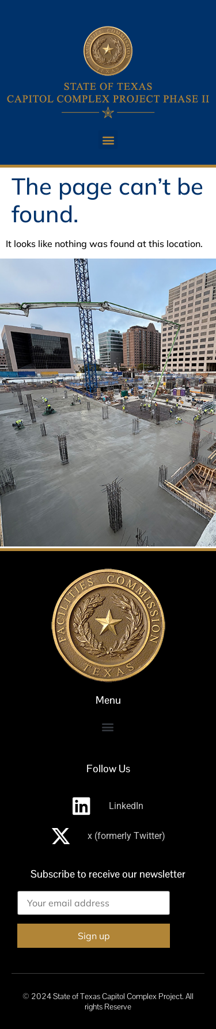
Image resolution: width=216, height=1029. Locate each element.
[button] (108, 139)
